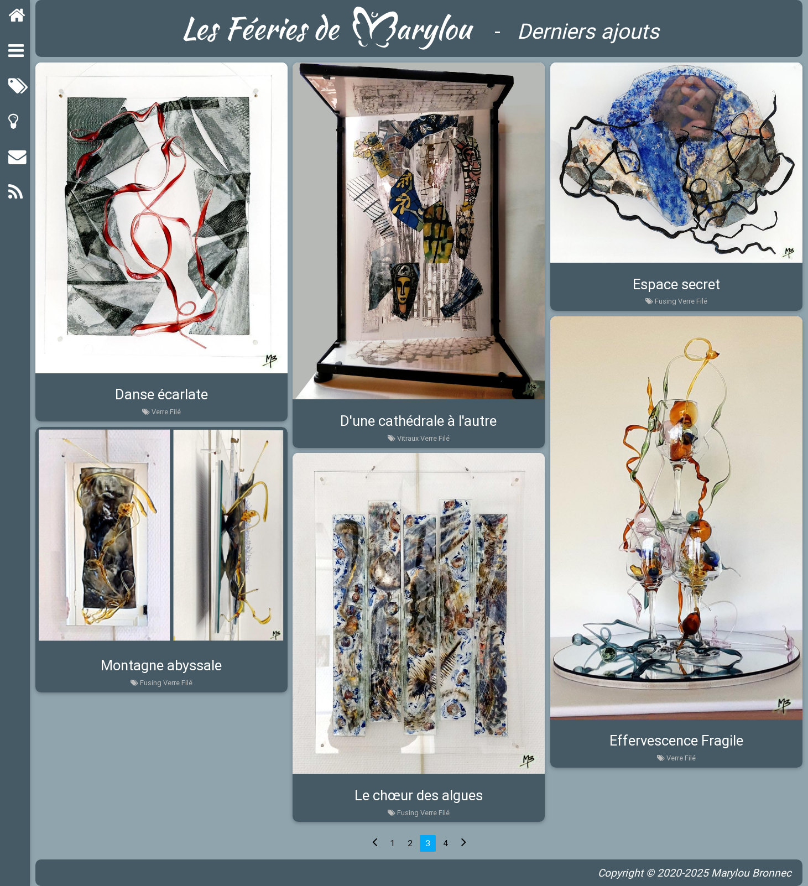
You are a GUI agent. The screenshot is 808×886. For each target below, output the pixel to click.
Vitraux (408, 438)
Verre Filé (166, 411)
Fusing (665, 301)
